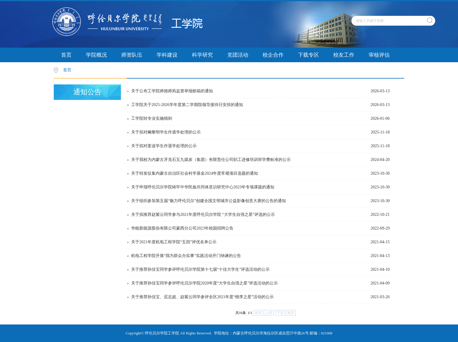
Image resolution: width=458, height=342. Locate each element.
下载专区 (308, 55)
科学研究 (202, 55)
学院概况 (96, 55)
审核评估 (379, 55)
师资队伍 (131, 55)
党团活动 (237, 55)
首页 (66, 55)
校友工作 (343, 55)
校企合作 (273, 55)
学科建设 (167, 55)
